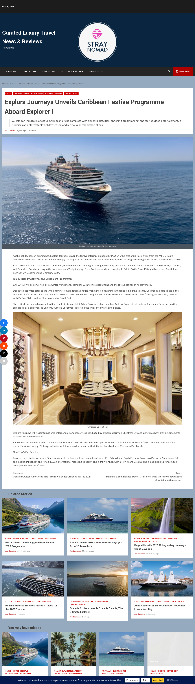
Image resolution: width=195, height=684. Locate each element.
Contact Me (29, 71)
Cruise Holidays (21, 93)
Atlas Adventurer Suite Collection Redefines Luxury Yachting (162, 527)
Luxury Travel (60, 625)
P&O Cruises (50, 487)
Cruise (8, 93)
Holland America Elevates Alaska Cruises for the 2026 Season (33, 527)
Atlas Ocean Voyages (144, 550)
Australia (74, 487)
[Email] (4, 361)
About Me (11, 71)
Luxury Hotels (61, 622)
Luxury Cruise (71, 93)
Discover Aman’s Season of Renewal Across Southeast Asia (73, 598)
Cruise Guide (76, 550)
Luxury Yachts (177, 550)
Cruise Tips (48, 71)
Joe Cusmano (10, 130)
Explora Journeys (53, 93)
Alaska (8, 550)
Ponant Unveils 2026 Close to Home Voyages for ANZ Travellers (97, 464)
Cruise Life (88, 550)
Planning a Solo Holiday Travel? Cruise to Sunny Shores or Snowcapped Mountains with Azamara (140, 425)
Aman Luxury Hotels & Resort (68, 619)
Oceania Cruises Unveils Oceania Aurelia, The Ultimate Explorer (97, 527)
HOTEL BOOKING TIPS (72, 71)
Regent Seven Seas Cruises (146, 490)
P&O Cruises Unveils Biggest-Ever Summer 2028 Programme (33, 464)
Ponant (114, 487)
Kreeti (107, 665)
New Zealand (102, 487)
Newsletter (96, 71)
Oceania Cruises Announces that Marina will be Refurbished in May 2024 (55, 423)
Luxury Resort (76, 622)
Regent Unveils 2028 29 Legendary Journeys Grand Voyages (162, 464)
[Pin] (4, 338)
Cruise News (37, 93)
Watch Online (180, 71)
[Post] (4, 353)
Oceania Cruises (77, 553)
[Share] (4, 323)
